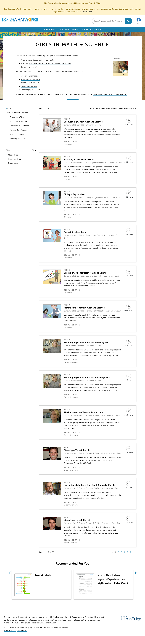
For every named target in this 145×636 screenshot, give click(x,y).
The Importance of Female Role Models (83, 412)
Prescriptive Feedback (30, 79)
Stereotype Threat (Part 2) (77, 520)
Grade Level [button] (13, 163)
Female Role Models (30, 83)
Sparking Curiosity (29, 86)
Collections (63, 29)
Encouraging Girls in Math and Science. (110, 94)
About (75, 29)
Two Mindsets (43, 575)
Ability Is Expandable (74, 194)
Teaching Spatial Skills (30, 90)
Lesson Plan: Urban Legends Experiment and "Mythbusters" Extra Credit (113, 579)
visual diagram (33, 60)
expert (34, 67)
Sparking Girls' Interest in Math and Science (86, 273)
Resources (49, 29)
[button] (139, 21)
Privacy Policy (10, 630)
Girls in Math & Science (17, 113)
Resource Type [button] (14, 159)
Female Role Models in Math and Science (84, 308)
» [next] (134, 552)
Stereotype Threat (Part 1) (77, 450)
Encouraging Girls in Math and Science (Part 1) (87, 342)
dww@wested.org (28, 623)
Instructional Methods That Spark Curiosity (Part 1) (89, 485)
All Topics (11, 108)
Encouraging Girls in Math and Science (83, 122)
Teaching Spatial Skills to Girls (79, 159)
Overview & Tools (17, 117)
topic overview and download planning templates (50, 63)
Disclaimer (22, 630)
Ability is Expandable (30, 76)
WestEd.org (87, 12)
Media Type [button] (13, 155)
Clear (34, 150)
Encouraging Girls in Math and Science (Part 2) (87, 377)
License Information (91, 29)
